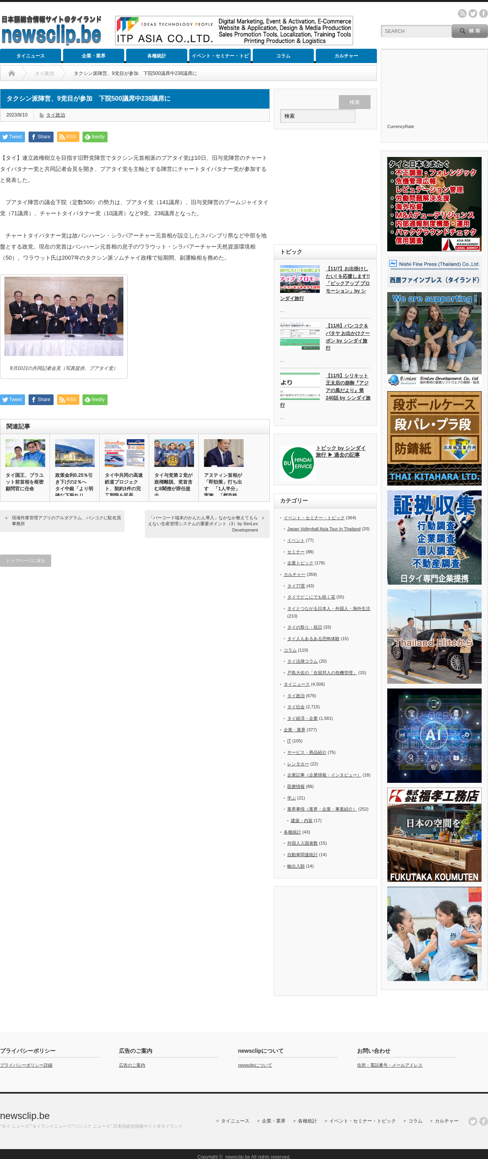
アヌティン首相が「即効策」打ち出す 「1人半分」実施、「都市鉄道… (223, 488)
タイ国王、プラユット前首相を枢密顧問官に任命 (25, 482)
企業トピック (300, 562)
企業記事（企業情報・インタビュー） (324, 775)
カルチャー (346, 56)
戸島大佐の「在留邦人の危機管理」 (322, 672)
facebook (483, 13)
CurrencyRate (400, 126)
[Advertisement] (325, 186)
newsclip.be (25, 1115)
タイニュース (30, 56)
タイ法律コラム (302, 661)
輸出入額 (296, 866)
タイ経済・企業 (302, 718)
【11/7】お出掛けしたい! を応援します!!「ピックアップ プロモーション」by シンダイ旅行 (325, 283)
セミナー (296, 551)
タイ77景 (296, 585)
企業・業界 (94, 56)
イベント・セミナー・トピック (220, 58)
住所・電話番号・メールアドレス (390, 1065)
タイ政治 (55, 115)
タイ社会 (296, 706)
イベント (296, 540)
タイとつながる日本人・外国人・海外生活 (328, 608)
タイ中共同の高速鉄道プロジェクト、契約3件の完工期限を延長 (124, 485)
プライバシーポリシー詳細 (26, 1065)
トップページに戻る (25, 560)
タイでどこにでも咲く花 (311, 597)
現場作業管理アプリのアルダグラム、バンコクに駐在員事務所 (66, 520)
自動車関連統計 (302, 854)
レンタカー (298, 763)
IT (289, 740)
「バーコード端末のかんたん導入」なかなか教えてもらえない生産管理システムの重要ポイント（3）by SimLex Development (203, 523)
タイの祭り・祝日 (304, 627)
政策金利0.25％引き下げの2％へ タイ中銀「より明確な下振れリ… (74, 485)
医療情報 (296, 786)
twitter (473, 13)
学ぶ (291, 798)
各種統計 (156, 56)
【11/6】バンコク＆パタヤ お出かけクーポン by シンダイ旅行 (348, 337)
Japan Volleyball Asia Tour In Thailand (324, 528)
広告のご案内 (132, 1065)
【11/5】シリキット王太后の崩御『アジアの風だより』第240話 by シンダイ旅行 (325, 390)
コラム (283, 56)
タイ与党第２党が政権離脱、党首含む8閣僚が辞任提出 (173, 485)
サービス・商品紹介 (307, 752)
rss (462, 13)
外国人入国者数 (302, 843)
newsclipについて (255, 1065)
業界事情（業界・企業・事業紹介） (322, 809)
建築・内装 (302, 820)
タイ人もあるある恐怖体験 (313, 638)
